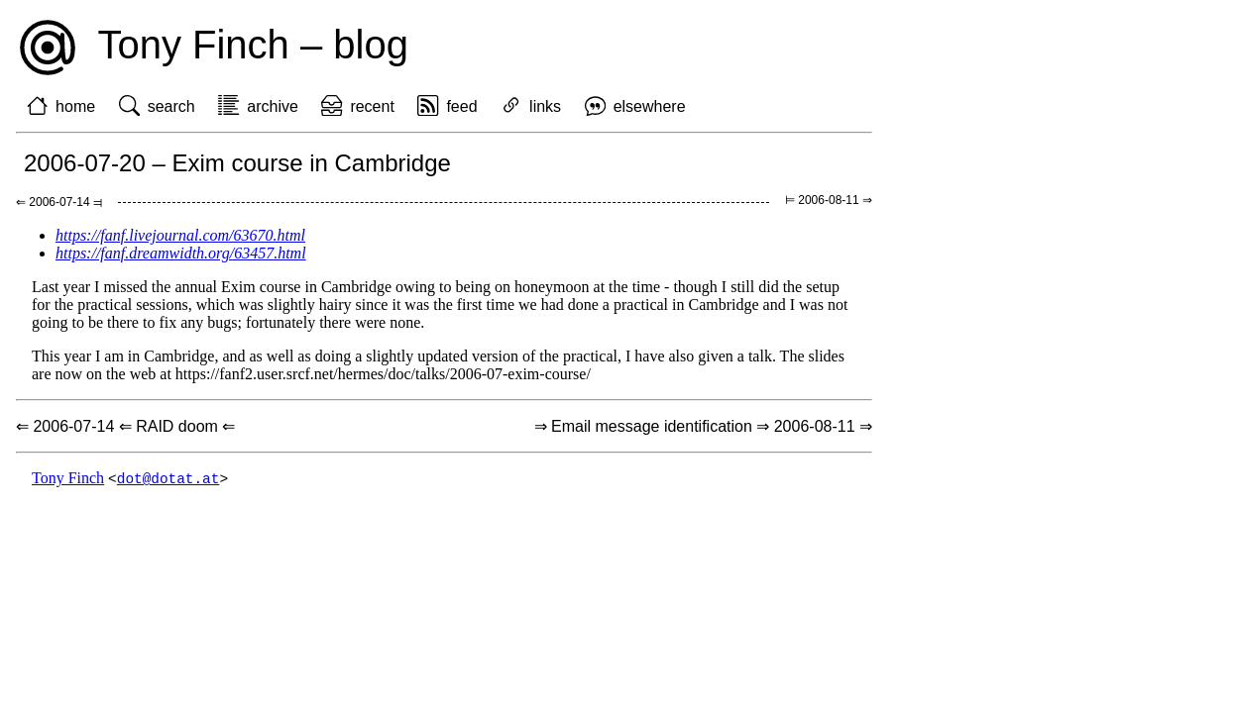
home (75, 106)
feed (461, 106)
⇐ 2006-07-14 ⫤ (59, 202)
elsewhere (650, 106)
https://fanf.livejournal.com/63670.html (180, 235)
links (545, 106)
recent (371, 106)
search (171, 106)
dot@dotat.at (168, 478)
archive (272, 106)
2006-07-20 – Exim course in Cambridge (237, 163)
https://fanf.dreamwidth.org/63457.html (181, 253)
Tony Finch (68, 478)
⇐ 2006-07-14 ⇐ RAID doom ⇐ (125, 426)
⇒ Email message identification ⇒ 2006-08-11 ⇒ (703, 426)
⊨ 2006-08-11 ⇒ (828, 200)
